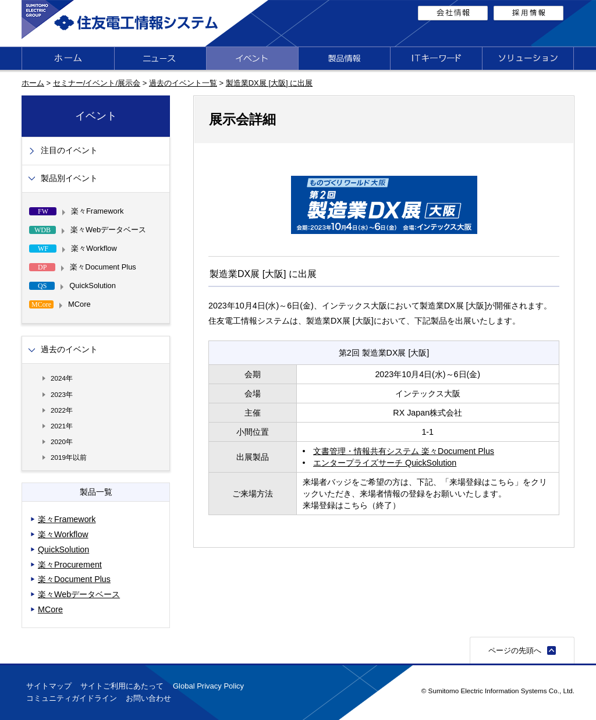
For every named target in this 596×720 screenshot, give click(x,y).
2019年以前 (69, 457)
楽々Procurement (70, 564)
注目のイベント (69, 150)
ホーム (33, 83)
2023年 (62, 394)
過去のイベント (69, 349)
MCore (50, 609)
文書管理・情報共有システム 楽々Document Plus (403, 451)
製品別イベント (69, 178)
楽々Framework (67, 519)
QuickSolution (63, 549)
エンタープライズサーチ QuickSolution (384, 462)
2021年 (62, 426)
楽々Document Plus (74, 579)
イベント (96, 116)
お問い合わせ (148, 698)
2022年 (62, 410)
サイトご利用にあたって (122, 686)
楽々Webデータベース (79, 594)
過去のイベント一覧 (183, 83)
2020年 (62, 441)
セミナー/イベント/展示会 (96, 83)
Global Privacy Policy (208, 686)
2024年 (62, 378)
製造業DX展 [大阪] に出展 (269, 83)
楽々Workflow (63, 534)
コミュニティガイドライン (71, 698)
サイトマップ (49, 686)
